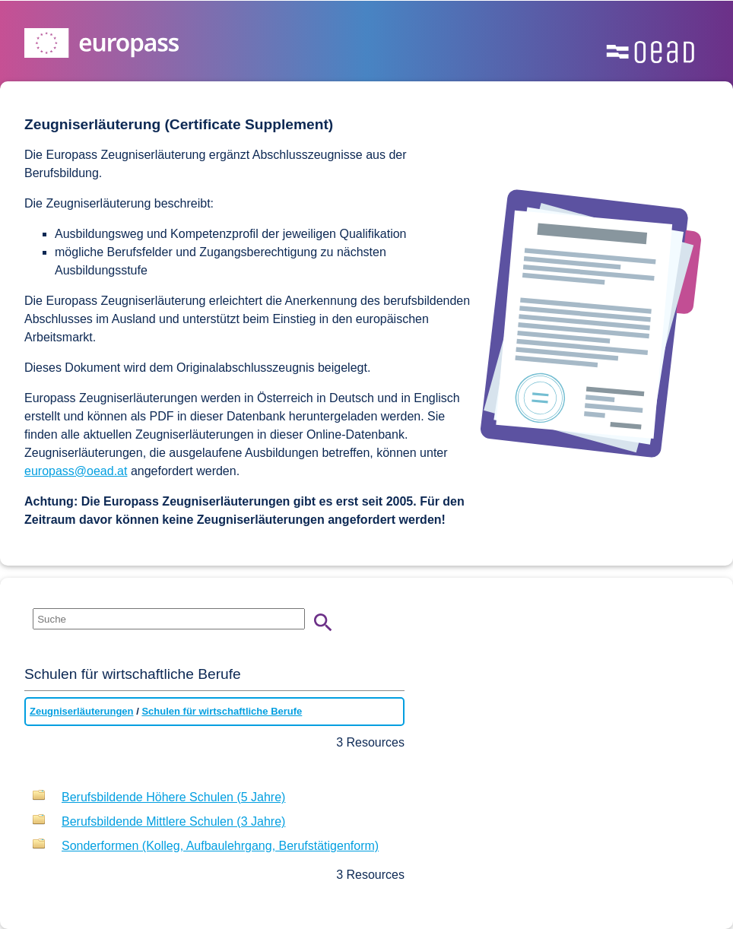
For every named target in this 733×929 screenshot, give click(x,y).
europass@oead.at (75, 471)
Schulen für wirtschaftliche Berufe (221, 711)
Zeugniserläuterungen (82, 711)
